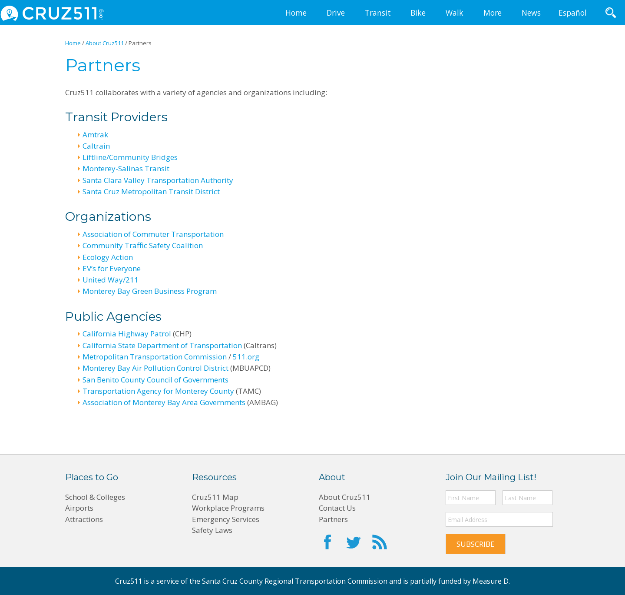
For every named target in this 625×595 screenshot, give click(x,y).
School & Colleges (95, 497)
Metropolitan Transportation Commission (155, 357)
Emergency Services (225, 519)
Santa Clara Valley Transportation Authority (158, 180)
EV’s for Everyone (112, 268)
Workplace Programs (228, 508)
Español (573, 12)
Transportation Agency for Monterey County (158, 391)
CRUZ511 (52, 13)
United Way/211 (111, 280)
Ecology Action (108, 257)
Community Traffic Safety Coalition (143, 245)
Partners (333, 519)
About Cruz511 (344, 497)
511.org (246, 357)
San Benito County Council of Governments (155, 380)
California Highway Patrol (127, 334)
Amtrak (95, 135)
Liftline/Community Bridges (130, 157)
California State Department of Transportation (162, 345)
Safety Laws (212, 530)
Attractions (84, 519)
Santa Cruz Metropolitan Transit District (151, 191)
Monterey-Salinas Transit (126, 168)
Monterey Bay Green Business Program (150, 291)
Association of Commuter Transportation (153, 234)
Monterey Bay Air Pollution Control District (155, 368)
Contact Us (337, 508)
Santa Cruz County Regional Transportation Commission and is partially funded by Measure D (355, 581)
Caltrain (96, 146)
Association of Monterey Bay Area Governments (164, 402)
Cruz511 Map (215, 497)
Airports (79, 508)
